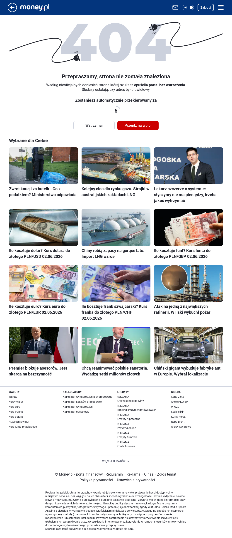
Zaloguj (206, 7)
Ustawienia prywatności (135, 480)
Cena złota (177, 396)
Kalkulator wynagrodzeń (78, 406)
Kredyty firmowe (127, 437)
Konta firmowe (126, 446)
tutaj (130, 529)
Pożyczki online (126, 428)
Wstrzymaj (94, 125)
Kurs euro (14, 406)
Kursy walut (16, 401)
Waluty (13, 396)
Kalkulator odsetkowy (76, 411)
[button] (188, 7)
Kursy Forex (178, 416)
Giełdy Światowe (181, 426)
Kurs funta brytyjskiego (23, 426)
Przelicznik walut (19, 421)
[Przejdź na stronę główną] (12, 11)
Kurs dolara (16, 416)
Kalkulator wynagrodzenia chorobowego (87, 396)
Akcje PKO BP (179, 401)
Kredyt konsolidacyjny (130, 400)
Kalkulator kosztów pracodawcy (82, 401)
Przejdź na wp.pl (138, 125)
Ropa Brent (177, 421)
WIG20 (175, 406)
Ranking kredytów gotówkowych (136, 410)
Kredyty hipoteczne (128, 419)
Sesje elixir (177, 411)
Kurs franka (16, 411)
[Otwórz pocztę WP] (175, 7)
